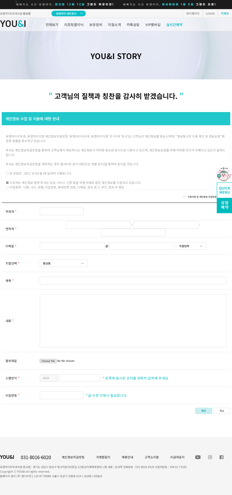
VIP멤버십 (153, 24)
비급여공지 (177, 457)
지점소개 (114, 24)
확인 (203, 411)
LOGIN (210, 13)
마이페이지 (193, 13)
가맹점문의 (103, 457)
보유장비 (95, 24)
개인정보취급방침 (73, 457)
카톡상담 (133, 24)
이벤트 (225, 13)
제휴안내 (127, 457)
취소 (222, 411)
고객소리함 (152, 457)
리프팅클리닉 (74, 24)
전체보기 (52, 24)
